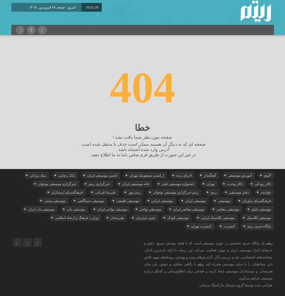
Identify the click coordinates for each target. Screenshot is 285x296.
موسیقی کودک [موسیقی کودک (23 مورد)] (178, 218)
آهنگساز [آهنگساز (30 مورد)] (210, 175)
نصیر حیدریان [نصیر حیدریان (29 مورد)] (145, 218)
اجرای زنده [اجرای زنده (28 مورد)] (184, 175)
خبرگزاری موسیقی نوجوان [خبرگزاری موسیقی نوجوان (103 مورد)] (57, 184)
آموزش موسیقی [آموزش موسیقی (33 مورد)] (240, 175)
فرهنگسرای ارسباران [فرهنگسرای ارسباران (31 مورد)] (67, 192)
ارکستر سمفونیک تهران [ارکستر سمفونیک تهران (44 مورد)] (147, 175)
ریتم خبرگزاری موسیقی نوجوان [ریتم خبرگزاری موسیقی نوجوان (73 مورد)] (175, 192)
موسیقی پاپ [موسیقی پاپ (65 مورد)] (76, 209)
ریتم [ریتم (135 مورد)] (214, 192)
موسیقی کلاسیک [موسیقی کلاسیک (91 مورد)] (259, 218)
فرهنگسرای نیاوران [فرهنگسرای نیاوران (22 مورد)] (256, 201)
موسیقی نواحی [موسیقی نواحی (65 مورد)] (150, 209)
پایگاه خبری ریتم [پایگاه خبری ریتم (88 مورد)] (259, 226)
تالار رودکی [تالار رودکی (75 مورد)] (263, 184)
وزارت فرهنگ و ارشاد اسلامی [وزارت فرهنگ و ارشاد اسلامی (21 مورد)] (76, 218)
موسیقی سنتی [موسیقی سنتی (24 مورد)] (54, 201)
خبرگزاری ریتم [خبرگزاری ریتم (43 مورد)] (99, 184)
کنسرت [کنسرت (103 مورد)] (229, 226)
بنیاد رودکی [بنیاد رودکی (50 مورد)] (38, 175)
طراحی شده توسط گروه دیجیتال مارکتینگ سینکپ (235, 285)
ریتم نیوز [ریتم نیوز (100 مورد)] (134, 192)
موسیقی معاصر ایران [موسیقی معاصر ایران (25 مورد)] (188, 209)
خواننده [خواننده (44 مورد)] (266, 192)
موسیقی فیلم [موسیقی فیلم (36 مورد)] (261, 209)
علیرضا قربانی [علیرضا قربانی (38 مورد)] (105, 192)
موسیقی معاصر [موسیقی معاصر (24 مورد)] (227, 209)
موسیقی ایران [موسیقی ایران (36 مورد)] (195, 201)
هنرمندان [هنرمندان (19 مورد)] (117, 218)
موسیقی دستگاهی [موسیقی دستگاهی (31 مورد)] (91, 201)
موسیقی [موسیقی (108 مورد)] (224, 201)
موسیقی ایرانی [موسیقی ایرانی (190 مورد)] (162, 201)
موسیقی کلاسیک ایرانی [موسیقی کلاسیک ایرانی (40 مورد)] (218, 218)
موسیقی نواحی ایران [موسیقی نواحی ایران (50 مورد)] (112, 209)
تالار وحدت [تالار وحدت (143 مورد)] (234, 184)
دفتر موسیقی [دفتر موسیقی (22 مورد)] (239, 192)
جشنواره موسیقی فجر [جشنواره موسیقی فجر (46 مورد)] (178, 184)
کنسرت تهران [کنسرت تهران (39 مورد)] (201, 226)
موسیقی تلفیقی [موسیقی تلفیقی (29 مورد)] (127, 201)
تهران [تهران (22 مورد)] (211, 184)
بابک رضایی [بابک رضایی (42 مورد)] (66, 175)
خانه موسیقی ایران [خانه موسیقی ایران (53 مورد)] (135, 184)
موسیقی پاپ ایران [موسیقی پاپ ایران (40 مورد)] (41, 209)
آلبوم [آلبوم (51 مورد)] (267, 175)
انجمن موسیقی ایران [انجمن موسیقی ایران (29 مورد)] (102, 175)
